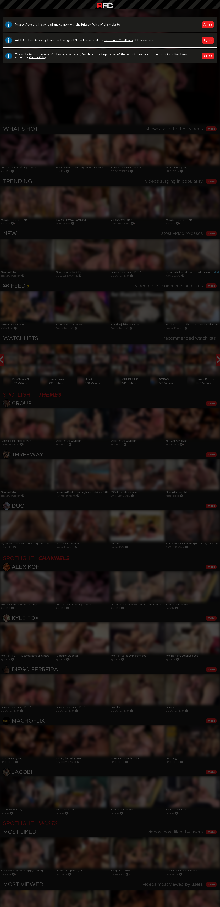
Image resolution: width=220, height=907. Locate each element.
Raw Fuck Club (105, 5)
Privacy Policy (90, 24)
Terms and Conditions (118, 40)
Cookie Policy (37, 57)
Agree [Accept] (208, 24)
